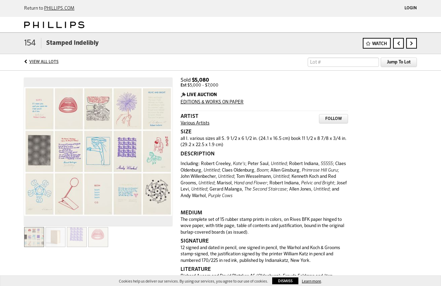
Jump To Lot (399, 62)
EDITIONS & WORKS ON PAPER (212, 102)
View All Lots (44, 62)
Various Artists (195, 123)
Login (410, 8)
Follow (333, 119)
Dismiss (285, 281)
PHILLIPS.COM (59, 8)
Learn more (311, 281)
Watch (379, 44)
